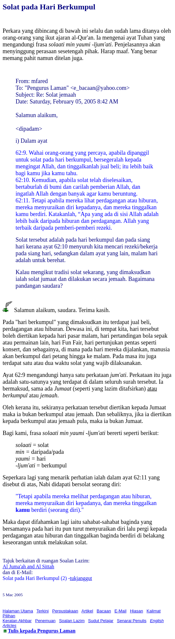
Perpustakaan (65, 611)
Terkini (43, 611)
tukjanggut (81, 578)
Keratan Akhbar (17, 620)
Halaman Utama (18, 611)
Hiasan (136, 611)
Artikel (87, 611)
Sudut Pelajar (100, 620)
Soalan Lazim (72, 620)
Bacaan (104, 611)
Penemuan (45, 620)
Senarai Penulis (131, 620)
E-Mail (120, 611)
